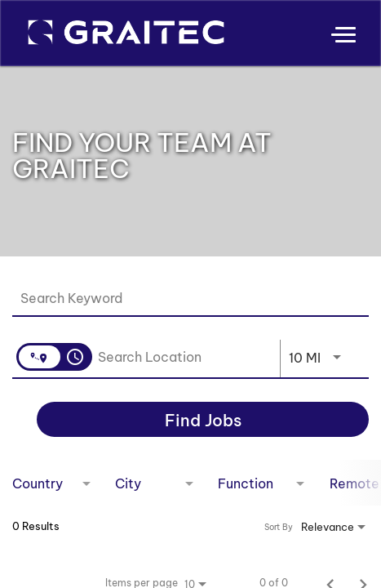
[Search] (203, 419)
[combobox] (182, 297)
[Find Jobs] (203, 419)
